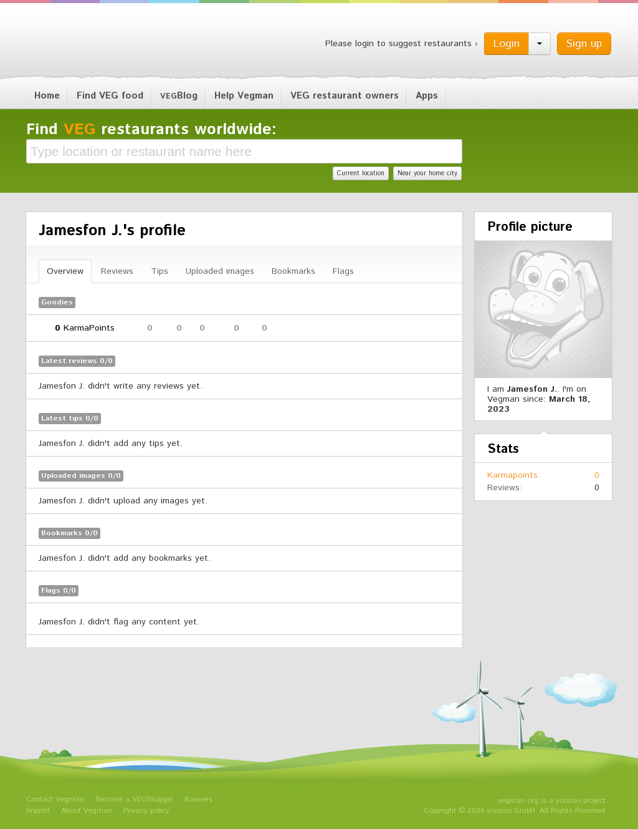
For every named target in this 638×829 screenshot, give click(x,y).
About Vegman (86, 810)
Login (506, 44)
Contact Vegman (55, 799)
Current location (360, 173)
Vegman (103, 42)
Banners (198, 799)
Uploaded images (220, 271)
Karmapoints (512, 475)
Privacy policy (146, 810)
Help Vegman (244, 95)
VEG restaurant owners (344, 95)
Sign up (584, 44)
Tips (159, 271)
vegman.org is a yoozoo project (552, 800)
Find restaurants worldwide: (151, 130)
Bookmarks (293, 271)
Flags (343, 271)
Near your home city (427, 173)
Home (47, 95)
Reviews (117, 271)
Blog (179, 95)
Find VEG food (110, 95)
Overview (65, 271)
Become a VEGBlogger (134, 799)
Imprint (38, 810)
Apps (427, 95)
